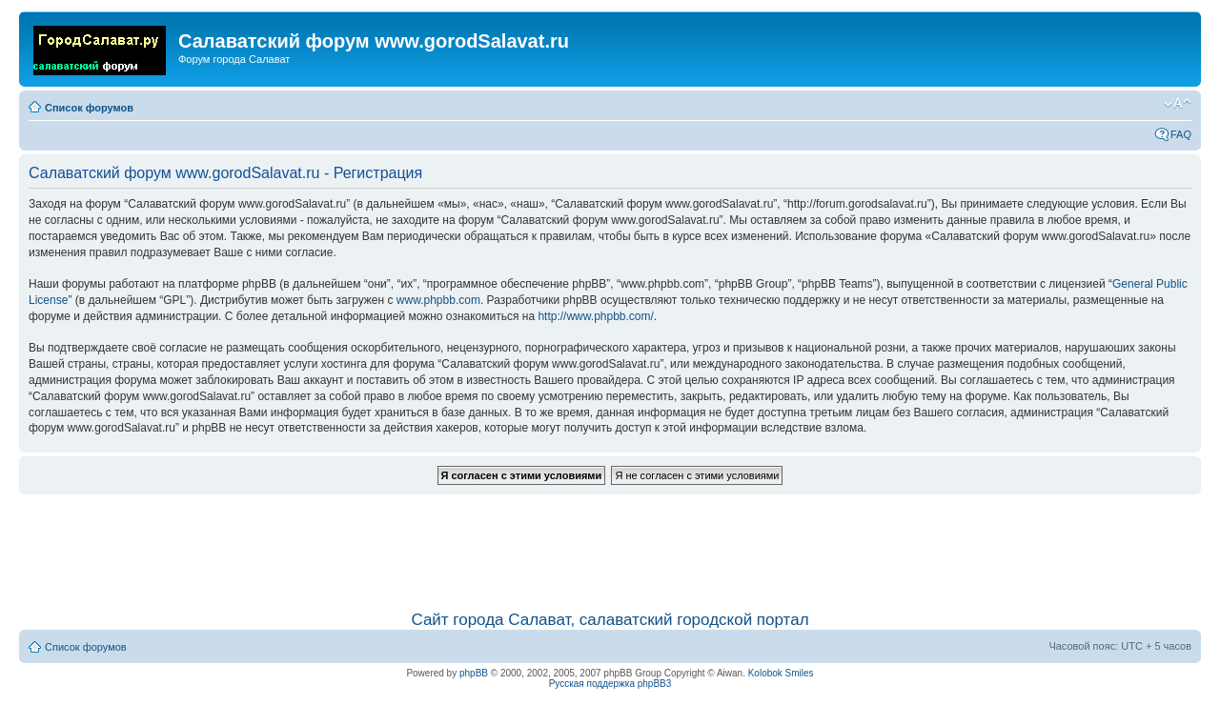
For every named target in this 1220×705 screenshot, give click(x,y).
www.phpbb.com (438, 300)
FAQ (1180, 134)
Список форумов (89, 107)
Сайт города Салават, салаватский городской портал (609, 620)
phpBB (473, 673)
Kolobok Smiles (781, 673)
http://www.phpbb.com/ (595, 316)
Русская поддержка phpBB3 (610, 683)
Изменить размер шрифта (1177, 103)
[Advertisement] (610, 543)
